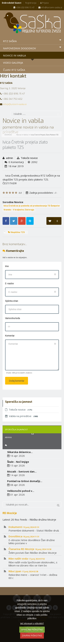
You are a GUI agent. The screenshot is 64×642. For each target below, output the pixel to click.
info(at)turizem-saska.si (14, 104)
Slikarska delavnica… (20, 452)
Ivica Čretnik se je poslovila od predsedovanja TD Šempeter (32, 205)
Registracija (30, 2)
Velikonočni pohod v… (20, 490)
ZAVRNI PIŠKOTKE (32, 635)
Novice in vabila (22, 135)
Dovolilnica (24, 536)
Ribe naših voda (27, 558)
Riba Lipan (23, 571)
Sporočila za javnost (16, 429)
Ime (7, 266)
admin (9, 158)
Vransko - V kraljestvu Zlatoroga (19, 209)
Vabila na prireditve (21, 416)
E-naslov (9, 283)
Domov (8, 134)
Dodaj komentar (16, 380)
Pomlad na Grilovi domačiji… (24, 481)
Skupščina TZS (16, 232)
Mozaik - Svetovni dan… (22, 471)
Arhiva (8, 437)
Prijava (44, 2)
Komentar (10, 335)
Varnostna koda (12, 318)
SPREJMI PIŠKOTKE (32, 629)
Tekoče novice (29, 158)
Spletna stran (11, 301)
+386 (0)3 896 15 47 (23, 7)
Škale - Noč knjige (18, 461)
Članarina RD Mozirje (30, 549)
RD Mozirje (10, 513)
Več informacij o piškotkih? (32, 623)
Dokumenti (24, 527)
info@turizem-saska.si (50, 7)
